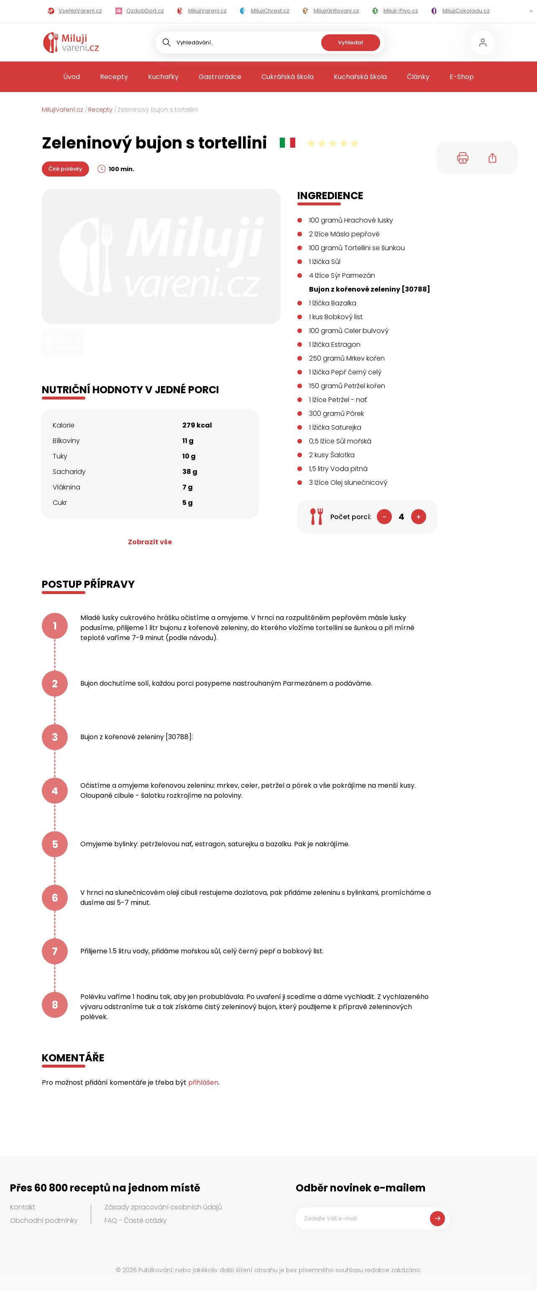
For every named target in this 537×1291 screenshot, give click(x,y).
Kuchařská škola (360, 77)
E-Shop (462, 77)
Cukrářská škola (287, 77)
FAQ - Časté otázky (136, 1220)
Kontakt (22, 1207)
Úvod (71, 77)
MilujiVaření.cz (62, 109)
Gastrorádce (220, 77)
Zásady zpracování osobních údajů (163, 1207)
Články (418, 77)
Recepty (114, 77)
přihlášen (203, 1082)
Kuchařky (163, 77)
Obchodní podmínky (44, 1220)
